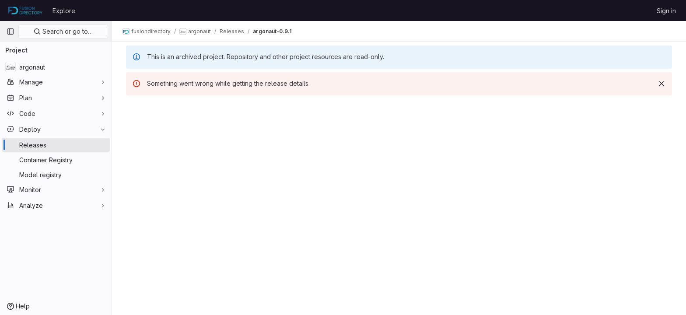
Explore (63, 10)
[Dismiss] (661, 83)
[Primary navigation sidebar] (11, 31)
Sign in (666, 10)
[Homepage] (25, 11)
